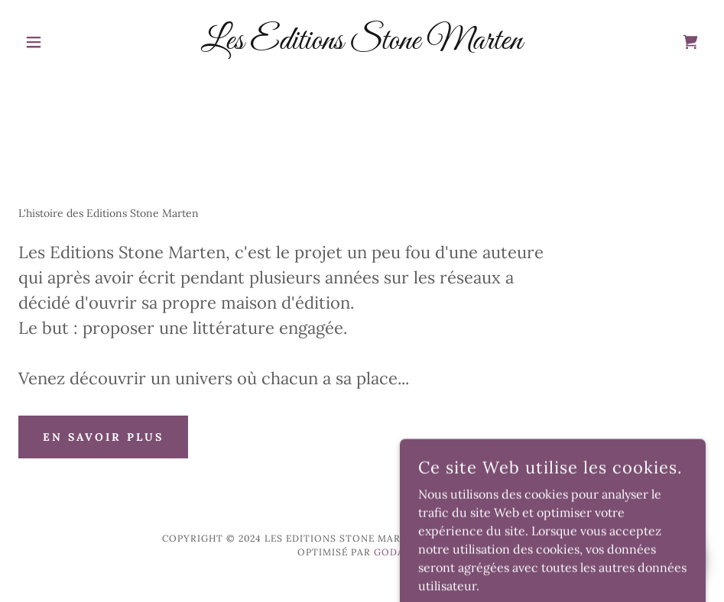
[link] (362, 44)
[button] (70, 42)
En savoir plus (103, 437)
